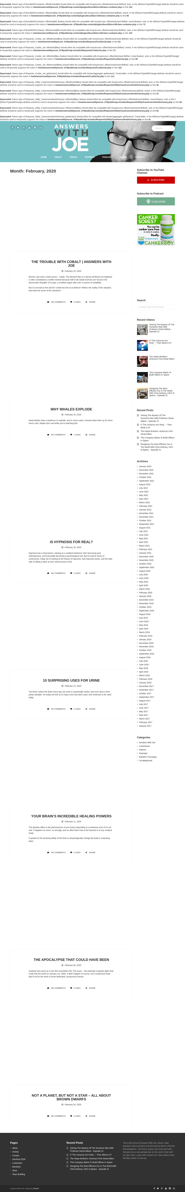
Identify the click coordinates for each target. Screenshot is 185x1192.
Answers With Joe (147, 742)
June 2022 (144, 491)
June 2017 (144, 708)
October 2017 (145, 693)
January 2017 (145, 726)
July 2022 (143, 488)
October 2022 (145, 477)
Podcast (107, 157)
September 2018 (146, 654)
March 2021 (144, 546)
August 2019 (145, 614)
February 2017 (145, 722)
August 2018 (145, 657)
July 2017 (143, 704)
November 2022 (146, 473)
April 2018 (143, 672)
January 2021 (145, 553)
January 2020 (145, 596)
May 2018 (143, 668)
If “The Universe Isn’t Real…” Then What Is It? (91, 1155)
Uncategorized (145, 760)
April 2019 (143, 629)
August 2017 (145, 701)
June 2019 (144, 621)
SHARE (90, 302)
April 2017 (143, 715)
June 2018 (144, 664)
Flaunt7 (36, 1189)
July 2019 (143, 618)
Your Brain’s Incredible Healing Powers (71, 816)
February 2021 (145, 549)
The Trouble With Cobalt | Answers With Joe (71, 263)
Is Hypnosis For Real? (71, 542)
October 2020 (145, 564)
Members (16, 1167)
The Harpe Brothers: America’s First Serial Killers (92, 1158)
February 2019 (145, 636)
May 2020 (143, 582)
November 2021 (146, 517)
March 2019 (144, 632)
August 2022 (145, 484)
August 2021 (145, 528)
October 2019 (145, 607)
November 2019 (146, 603)
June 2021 (144, 535)
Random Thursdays (148, 757)
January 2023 (145, 466)
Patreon (89, 157)
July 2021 (143, 531)
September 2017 (146, 697)
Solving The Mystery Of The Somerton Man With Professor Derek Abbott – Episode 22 (157, 418)
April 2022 (143, 499)
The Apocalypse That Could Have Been (71, 960)
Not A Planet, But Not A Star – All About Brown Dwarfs (71, 1097)
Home (44, 157)
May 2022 (143, 495)
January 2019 (145, 639)
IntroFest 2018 (18, 1159)
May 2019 (143, 625)
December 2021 (146, 513)
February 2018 (145, 679)
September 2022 (146, 481)
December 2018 (146, 643)
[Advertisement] (158, 272)
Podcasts (143, 753)
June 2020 (144, 578)
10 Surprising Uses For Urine (71, 680)
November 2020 (146, 560)
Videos (73, 157)
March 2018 (144, 675)
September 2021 (146, 524)
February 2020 (145, 592)
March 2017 (144, 719)
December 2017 (146, 686)
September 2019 (146, 610)
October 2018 (145, 650)
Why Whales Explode (71, 409)
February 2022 (145, 506)
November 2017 (146, 690)
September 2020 (146, 567)
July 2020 (143, 574)
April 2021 (143, 542)
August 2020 (145, 571)
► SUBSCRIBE (156, 180)
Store (123, 157)
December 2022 (146, 470)
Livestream (17, 1163)
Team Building (18, 1174)
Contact (139, 157)
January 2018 (145, 682)
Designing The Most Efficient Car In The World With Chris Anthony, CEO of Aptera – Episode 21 (157, 447)
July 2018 (143, 661)
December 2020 (146, 556)
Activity (15, 1152)
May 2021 (143, 538)
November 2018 (146, 646)
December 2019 (146, 600)
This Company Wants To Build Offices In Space (91, 1162)
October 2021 (145, 520)
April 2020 (143, 585)
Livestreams (144, 746)
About (58, 157)
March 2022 (144, 502)
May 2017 (143, 711)
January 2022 (145, 510)
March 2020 (144, 589)
